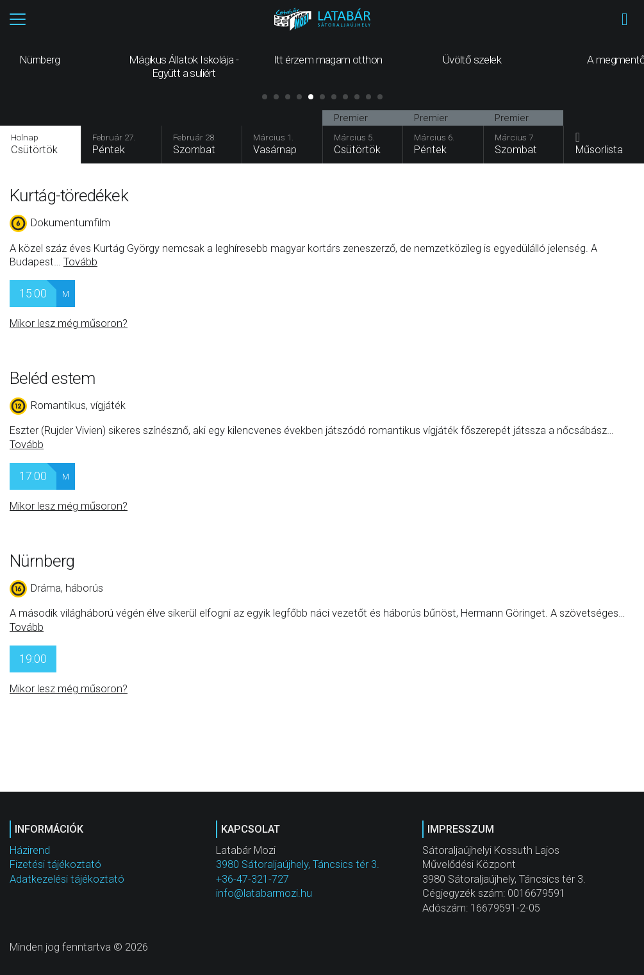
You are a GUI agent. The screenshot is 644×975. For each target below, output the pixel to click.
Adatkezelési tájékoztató (67, 880)
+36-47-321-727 (252, 880)
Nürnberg (42, 561)
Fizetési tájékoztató (55, 866)
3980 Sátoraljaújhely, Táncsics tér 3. (297, 866)
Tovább (80, 262)
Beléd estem (52, 378)
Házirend (30, 851)
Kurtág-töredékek (69, 196)
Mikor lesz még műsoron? (69, 325)
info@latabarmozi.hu (264, 894)
